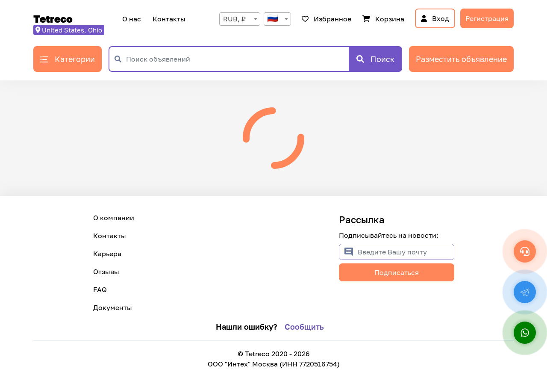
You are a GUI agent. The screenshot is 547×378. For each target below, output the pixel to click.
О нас (131, 19)
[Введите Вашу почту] (406, 252)
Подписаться (396, 272)
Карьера (107, 253)
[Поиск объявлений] (237, 59)
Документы (112, 307)
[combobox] (239, 19)
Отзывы (106, 271)
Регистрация (487, 18)
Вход (435, 18)
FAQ (100, 289)
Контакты (168, 19)
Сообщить (304, 326)
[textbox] (277, 19)
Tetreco (53, 18)
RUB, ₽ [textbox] (234, 19)
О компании (113, 217)
